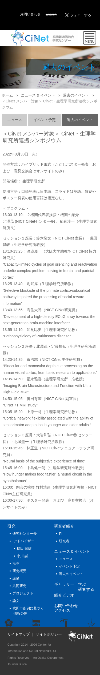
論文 (16, 601)
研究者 (64, 541)
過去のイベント (76, 95)
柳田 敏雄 (24, 548)
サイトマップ (18, 634)
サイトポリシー (49, 634)
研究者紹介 (64, 526)
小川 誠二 (24, 556)
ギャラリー (64, 584)
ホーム (7, 95)
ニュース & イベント (38, 95)
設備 (16, 578)
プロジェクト (23, 593)
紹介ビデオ (64, 595)
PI (60, 534)
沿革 (16, 563)
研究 (11, 526)
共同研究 (19, 586)
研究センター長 (25, 534)
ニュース (14, 120)
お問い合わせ (30, 14)
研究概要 (19, 571)
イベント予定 (44, 120)
